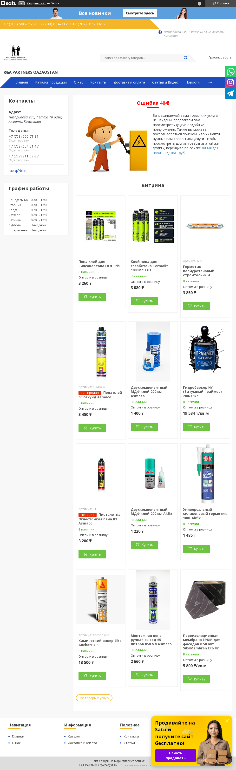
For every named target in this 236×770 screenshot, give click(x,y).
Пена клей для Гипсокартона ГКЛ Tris (99, 263)
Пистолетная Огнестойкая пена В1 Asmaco (101, 519)
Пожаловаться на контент (139, 765)
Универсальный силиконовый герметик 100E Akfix (205, 513)
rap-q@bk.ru (18, 170)
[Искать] (185, 58)
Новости (192, 82)
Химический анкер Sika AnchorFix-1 (100, 642)
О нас (78, 82)
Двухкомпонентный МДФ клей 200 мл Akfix (151, 511)
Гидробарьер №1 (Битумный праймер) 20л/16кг (202, 391)
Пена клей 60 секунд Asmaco (100, 394)
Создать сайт (36, 3)
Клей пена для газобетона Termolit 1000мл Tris (149, 265)
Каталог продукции (51, 82)
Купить (95, 296)
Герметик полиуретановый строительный (198, 270)
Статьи (129, 743)
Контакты (98, 82)
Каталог (74, 736)
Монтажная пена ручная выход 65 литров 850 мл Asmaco (151, 639)
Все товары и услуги (94, 698)
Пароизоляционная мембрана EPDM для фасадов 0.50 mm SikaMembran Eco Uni (201, 642)
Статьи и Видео (165, 82)
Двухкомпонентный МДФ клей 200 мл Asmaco (149, 391)
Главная (21, 82)
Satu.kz (139, 761)
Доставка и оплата (129, 82)
